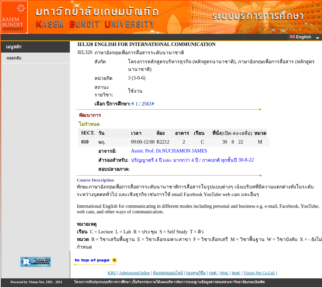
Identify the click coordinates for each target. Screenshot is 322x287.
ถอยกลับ (14, 58)
